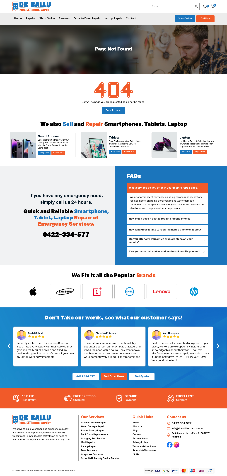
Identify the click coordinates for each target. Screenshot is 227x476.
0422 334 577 (85, 376)
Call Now (205, 18)
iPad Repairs (88, 442)
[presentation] (9, 346)
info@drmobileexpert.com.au (187, 428)
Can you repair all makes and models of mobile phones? (164, 251)
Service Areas (140, 438)
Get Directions (114, 376)
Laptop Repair (113, 18)
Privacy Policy (140, 442)
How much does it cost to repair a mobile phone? (159, 219)
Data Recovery (89, 450)
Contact (131, 18)
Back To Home (113, 110)
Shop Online (47, 18)
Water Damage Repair (93, 426)
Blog (135, 430)
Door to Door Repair (87, 18)
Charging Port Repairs (93, 438)
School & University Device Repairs (100, 458)
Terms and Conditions (144, 446)
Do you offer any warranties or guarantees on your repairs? (161, 241)
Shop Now (44, 153)
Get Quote (142, 376)
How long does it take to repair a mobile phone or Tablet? (165, 229)
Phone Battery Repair (92, 430)
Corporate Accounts (92, 454)
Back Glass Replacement (94, 434)
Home (18, 18)
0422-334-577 (66, 234)
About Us (137, 426)
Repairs (31, 18)
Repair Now (58, 153)
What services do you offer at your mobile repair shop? (163, 188)
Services (64, 18)
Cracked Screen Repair (93, 422)
